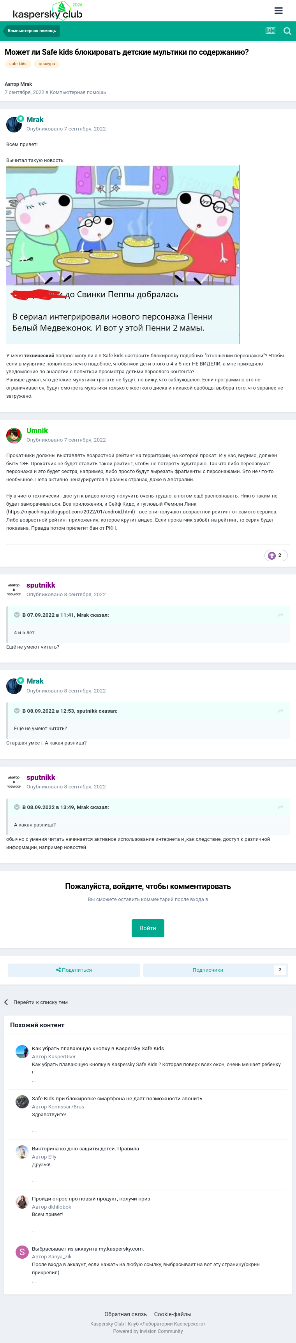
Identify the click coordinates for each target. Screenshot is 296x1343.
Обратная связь (125, 1314)
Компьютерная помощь (78, 92)
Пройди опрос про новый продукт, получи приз (91, 1198)
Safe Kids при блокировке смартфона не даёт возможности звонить (117, 1098)
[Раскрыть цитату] (17, 615)
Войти (148, 928)
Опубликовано (66, 128)
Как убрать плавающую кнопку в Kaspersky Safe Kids (98, 1048)
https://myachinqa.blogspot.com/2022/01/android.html (70, 512)
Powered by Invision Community (148, 1331)
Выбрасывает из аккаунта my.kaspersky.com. (88, 1249)
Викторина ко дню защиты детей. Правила (85, 1148)
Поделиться (74, 970)
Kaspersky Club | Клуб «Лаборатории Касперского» (148, 1324)
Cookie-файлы (173, 1314)
